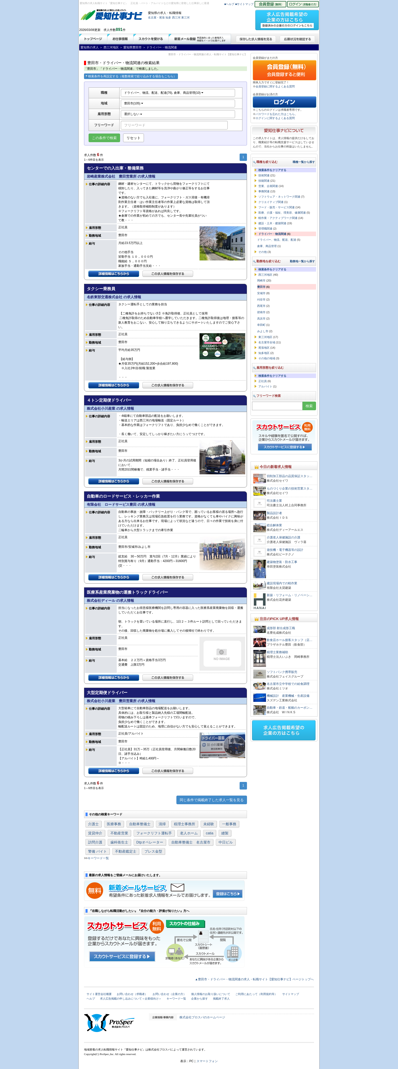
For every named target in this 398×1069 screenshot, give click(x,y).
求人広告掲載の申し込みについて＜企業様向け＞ (130, 998)
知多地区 (264, 352)
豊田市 (261, 286)
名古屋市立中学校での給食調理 (288, 684)
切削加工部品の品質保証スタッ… (289, 476)
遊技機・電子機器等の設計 (285, 550)
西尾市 (261, 305)
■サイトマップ (244, 4)
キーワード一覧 (98, 858)
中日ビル (226, 842)
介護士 (93, 824)
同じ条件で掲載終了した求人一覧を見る (212, 800)
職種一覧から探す (304, 161)
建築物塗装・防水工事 (282, 562)
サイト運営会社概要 (99, 994)
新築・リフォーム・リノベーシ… (289, 595)
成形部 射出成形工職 (281, 628)
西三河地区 (265, 274)
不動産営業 (119, 833)
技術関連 (264, 175)
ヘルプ (91, 998)
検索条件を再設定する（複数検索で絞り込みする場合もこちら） (131, 76)
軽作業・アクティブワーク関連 (277, 217)
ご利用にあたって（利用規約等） (256, 994)
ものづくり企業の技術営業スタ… (289, 488)
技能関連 (264, 180)
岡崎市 (261, 280)
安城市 (261, 293)
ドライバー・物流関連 (272, 233)
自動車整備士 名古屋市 (190, 842)
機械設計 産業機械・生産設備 (288, 696)
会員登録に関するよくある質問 (275, 86)
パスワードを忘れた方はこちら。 (276, 114)
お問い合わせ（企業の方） (169, 994)
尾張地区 (264, 347)
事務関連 (264, 191)
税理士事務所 (184, 824)
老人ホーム (189, 833)
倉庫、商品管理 (267, 246)
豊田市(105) (133, 103)
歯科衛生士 (119, 842)
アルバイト (265, 386)
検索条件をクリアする (272, 170)
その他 (262, 251)
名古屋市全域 (266, 342)
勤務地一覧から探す (302, 261)
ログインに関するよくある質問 (275, 118)
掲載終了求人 (221, 998)
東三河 (185, 17)
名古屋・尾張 (156, 17)
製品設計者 (274, 513)
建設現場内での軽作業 (282, 583)
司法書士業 (274, 500)
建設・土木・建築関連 (272, 223)
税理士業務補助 (277, 652)
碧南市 (261, 312)
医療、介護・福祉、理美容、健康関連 (282, 212)
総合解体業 (274, 525)
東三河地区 (265, 337)
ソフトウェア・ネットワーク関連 (279, 196)
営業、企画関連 (268, 185)
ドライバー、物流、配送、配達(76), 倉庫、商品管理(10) (164, 93)
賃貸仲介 (95, 833)
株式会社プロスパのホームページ (202, 1017)
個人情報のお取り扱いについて (210, 994)
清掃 (162, 824)
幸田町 (261, 324)
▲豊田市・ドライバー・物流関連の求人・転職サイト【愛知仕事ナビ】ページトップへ (254, 979)
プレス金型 (153, 851)
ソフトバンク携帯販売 (282, 672)
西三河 (176, 17)
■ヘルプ (229, 4)
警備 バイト (97, 851)
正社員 (262, 381)
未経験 (208, 824)
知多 (168, 17)
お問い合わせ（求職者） (132, 994)
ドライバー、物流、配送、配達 (276, 239)
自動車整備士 (140, 824)
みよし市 (262, 331)
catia (209, 833)
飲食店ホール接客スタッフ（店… (289, 640)
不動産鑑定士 (125, 851)
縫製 (224, 833)
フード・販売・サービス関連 (276, 207)
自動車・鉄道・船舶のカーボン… (289, 707)
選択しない (133, 114)
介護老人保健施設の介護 (283, 537)
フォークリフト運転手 (154, 833)
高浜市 (261, 318)
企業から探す (199, 998)
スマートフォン (207, 1061)
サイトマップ (290, 994)
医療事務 (114, 824)
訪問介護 (95, 842)
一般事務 (229, 824)
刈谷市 (261, 299)
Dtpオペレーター (149, 842)
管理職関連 (265, 228)
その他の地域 (266, 358)
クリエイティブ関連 (271, 201)
